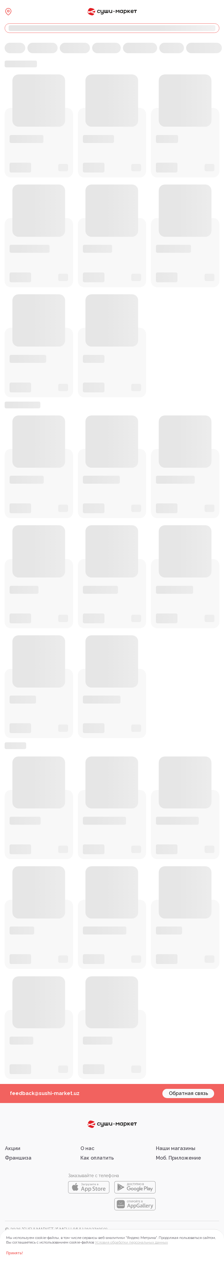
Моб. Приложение (178, 1158)
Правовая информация (28, 1236)
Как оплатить (97, 1158)
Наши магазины (175, 1148)
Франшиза (18, 1158)
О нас (87, 1148)
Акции (12, 1148)
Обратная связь (188, 1093)
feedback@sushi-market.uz (44, 1093)
